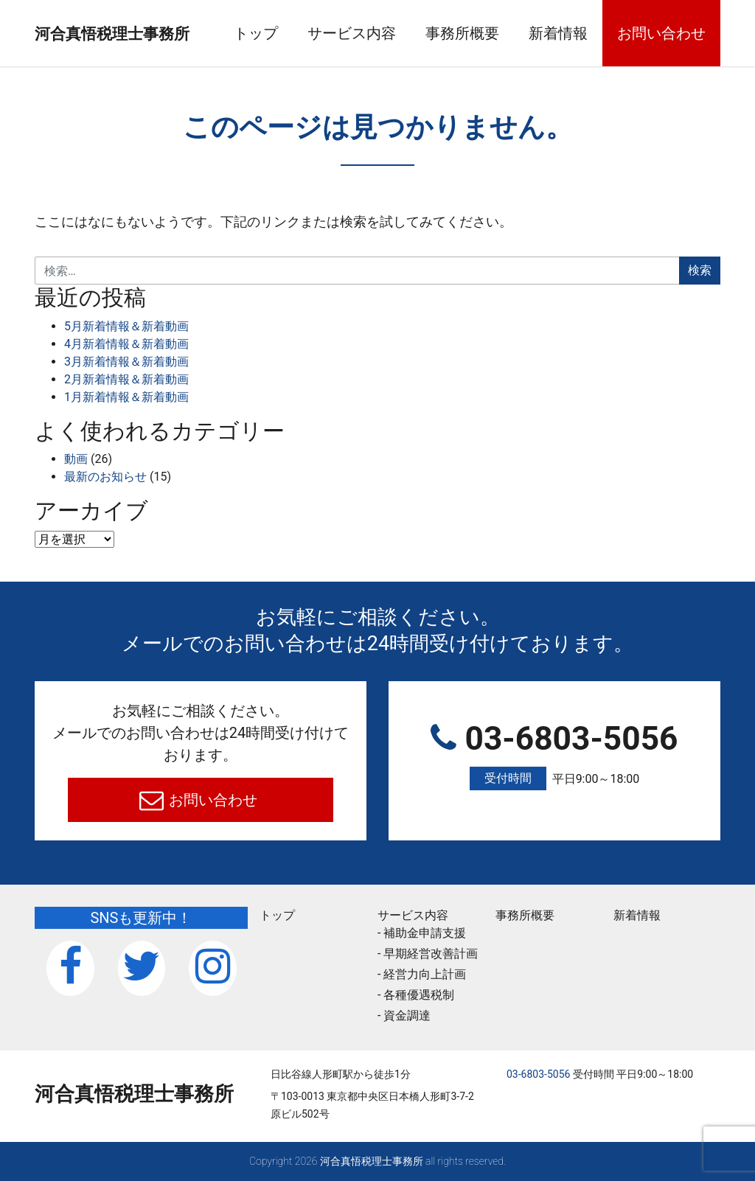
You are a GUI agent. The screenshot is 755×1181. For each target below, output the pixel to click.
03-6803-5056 (554, 756)
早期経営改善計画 (430, 954)
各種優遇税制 (418, 995)
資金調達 (407, 1015)
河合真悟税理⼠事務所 (134, 33)
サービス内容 (378, 33)
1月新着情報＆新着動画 (126, 397)
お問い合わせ (688, 33)
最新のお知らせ (105, 477)
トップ (282, 33)
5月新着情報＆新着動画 (126, 326)
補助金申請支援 (424, 933)
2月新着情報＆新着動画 (126, 379)
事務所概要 (489, 33)
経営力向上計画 (424, 974)
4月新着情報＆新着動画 (126, 344)
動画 (76, 459)
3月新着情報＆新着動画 (126, 362)
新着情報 (584, 33)
